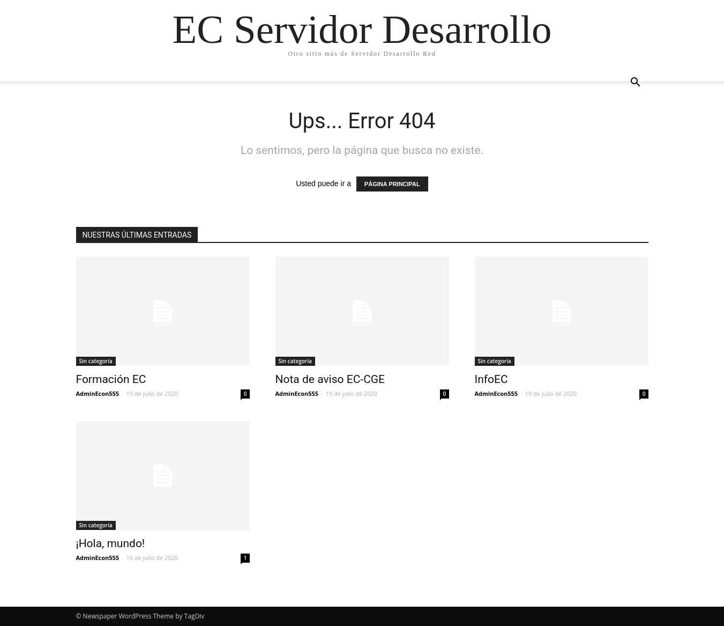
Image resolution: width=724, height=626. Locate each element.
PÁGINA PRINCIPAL (392, 184)
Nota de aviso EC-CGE (330, 379)
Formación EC (111, 379)
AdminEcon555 (98, 393)
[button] (635, 83)
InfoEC (491, 379)
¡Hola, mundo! (110, 543)
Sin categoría (96, 361)
